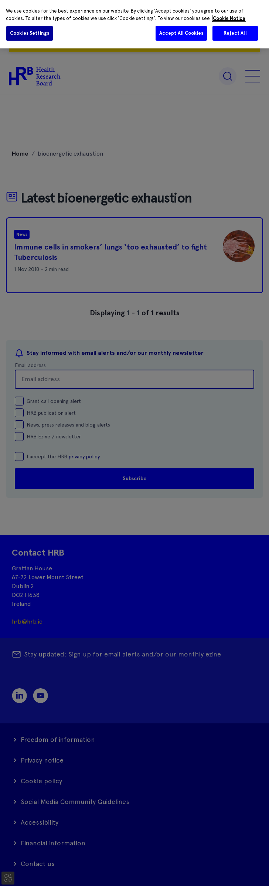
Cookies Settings (29, 33)
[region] (134, 24)
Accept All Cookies (181, 33)
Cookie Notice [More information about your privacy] (229, 18)
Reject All (235, 33)
